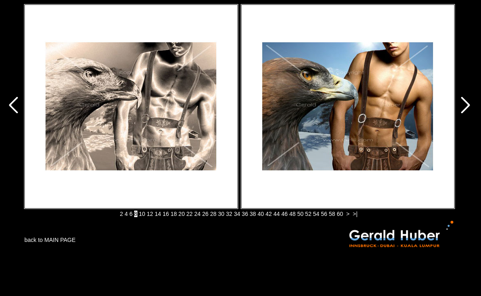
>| (355, 214)
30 (221, 214)
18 (173, 214)
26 (205, 214)
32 (229, 214)
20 (181, 214)
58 (332, 214)
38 (253, 214)
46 (284, 214)
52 (308, 214)
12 (150, 214)
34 (237, 214)
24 (197, 214)
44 (276, 214)
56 (324, 214)
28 (213, 214)
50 (300, 214)
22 (189, 214)
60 (340, 214)
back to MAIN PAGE (50, 240)
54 (316, 214)
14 (158, 214)
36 (245, 214)
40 (261, 214)
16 (166, 214)
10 (142, 214)
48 (292, 214)
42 (269, 214)
